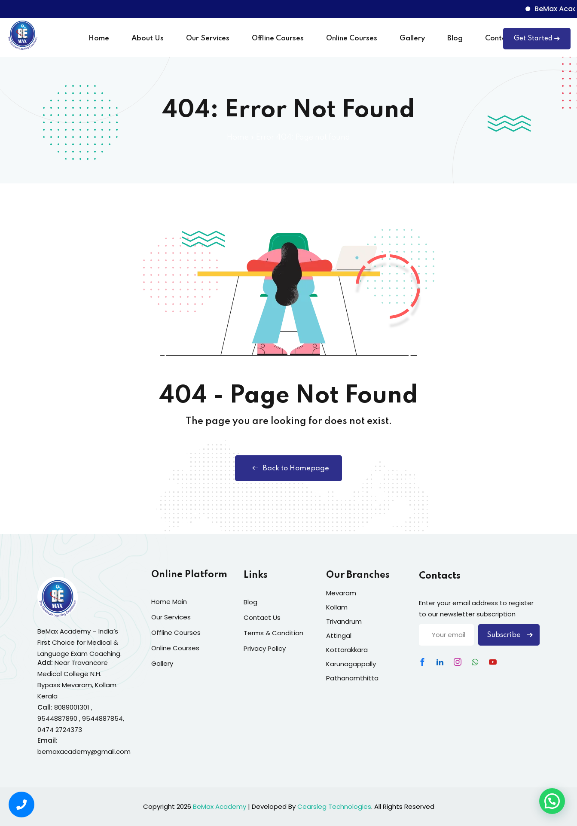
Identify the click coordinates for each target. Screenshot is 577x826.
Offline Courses (278, 38)
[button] (552, 801)
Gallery (412, 38)
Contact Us (262, 617)
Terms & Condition (273, 632)
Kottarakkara (347, 649)
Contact (499, 38)
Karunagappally (351, 663)
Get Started (537, 38)
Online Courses (351, 38)
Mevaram (341, 592)
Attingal (338, 635)
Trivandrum (344, 621)
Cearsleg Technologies (334, 806)
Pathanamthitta (352, 678)
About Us (147, 38)
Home (99, 38)
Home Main (169, 601)
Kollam (337, 607)
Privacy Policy (265, 648)
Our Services (207, 38)
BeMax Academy (219, 806)
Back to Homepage (288, 468)
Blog (455, 38)
